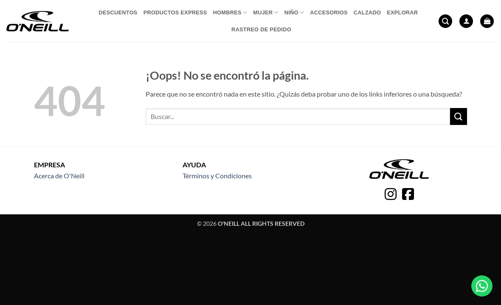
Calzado (367, 12)
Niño (294, 12)
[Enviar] (458, 116)
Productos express (175, 12)
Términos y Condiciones (217, 176)
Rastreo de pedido (261, 29)
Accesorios (329, 12)
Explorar (402, 12)
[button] (445, 21)
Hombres (230, 12)
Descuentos (118, 12)
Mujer (266, 12)
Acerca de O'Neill (59, 176)
